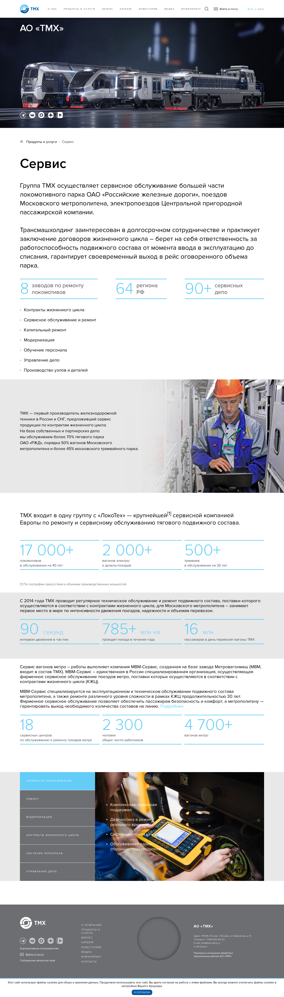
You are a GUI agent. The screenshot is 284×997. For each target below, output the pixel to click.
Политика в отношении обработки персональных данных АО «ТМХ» (213, 954)
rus (251, 9)
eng (261, 9)
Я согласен (142, 992)
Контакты (89, 961)
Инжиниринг (191, 9)
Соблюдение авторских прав (37, 960)
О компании (91, 925)
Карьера (126, 9)
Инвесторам (148, 9)
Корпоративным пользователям (39, 948)
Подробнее (172, 706)
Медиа (169, 9)
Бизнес (87, 937)
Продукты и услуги (79, 9)
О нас (52, 9)
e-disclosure (200, 946)
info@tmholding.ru (210, 943)
